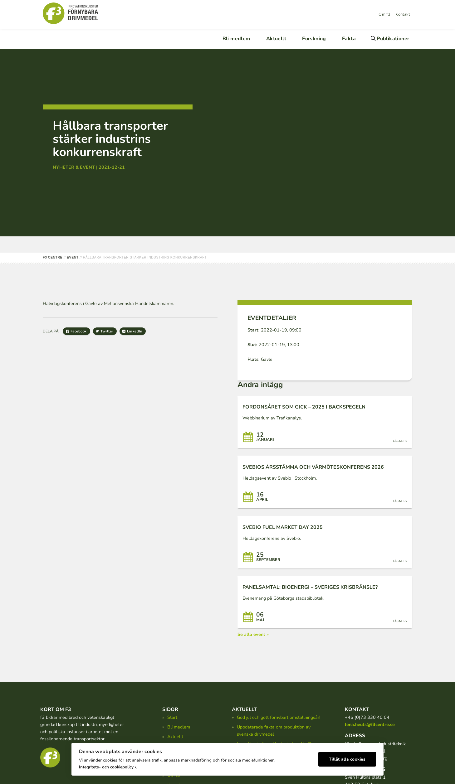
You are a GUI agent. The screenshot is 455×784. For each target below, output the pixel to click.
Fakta (349, 38)
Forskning (314, 38)
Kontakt (402, 14)
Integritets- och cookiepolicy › (107, 765)
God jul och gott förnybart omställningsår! (278, 717)
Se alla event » (253, 634)
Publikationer (393, 38)
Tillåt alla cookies (347, 758)
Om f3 (384, 14)
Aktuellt (276, 38)
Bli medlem (236, 38)
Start (172, 717)
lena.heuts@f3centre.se (370, 724)
